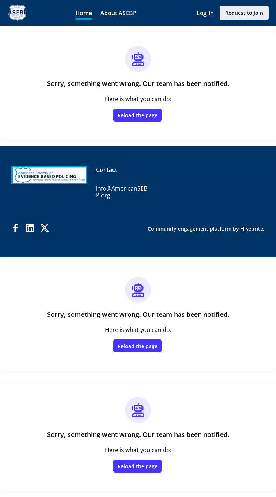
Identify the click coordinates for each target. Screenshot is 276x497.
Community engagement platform (189, 228)
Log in (205, 13)
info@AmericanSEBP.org (121, 192)
